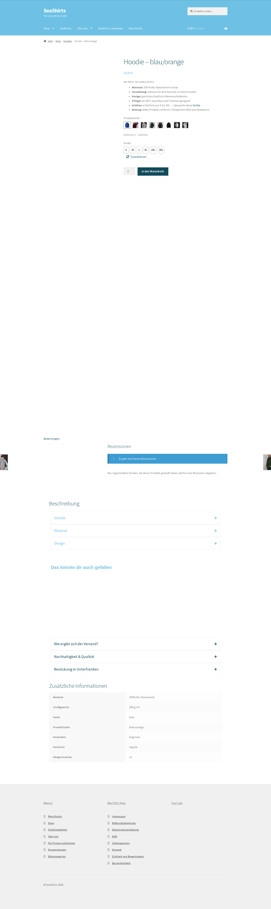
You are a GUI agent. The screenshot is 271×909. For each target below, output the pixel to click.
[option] (126, 150)
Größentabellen (57, 829)
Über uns (82, 28)
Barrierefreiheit (121, 863)
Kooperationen (57, 849)
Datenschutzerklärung (125, 829)
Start (50, 41)
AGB (114, 836)
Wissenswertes (57, 856)
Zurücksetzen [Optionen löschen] (138, 156)
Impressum (118, 816)
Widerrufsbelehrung (124, 823)
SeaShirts (55, 10)
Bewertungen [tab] (52, 438)
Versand (116, 849)
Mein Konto (136, 28)
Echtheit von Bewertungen (128, 856)
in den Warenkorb (153, 171)
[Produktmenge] (129, 171)
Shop (47, 28)
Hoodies (67, 41)
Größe (127, 143)
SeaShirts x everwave (110, 28)
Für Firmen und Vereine (61, 843)
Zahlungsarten (121, 843)
